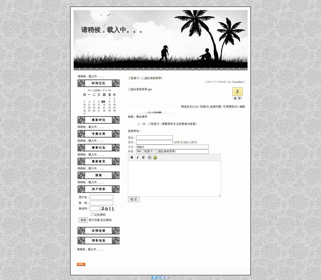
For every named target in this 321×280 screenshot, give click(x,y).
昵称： (150, 137)
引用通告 (230, 106)
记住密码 (98, 214)
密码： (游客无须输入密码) (162, 142)
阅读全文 (189, 106)
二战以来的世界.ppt (139, 89)
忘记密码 (106, 220)
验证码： (89, 208)
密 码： (96, 203)
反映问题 (215, 106)
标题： (168, 151)
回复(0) (204, 106)
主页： (168, 147)
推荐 (238, 98)
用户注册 (94, 220)
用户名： (96, 197)
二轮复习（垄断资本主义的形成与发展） (173, 123)
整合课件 (141, 116)
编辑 (242, 106)
